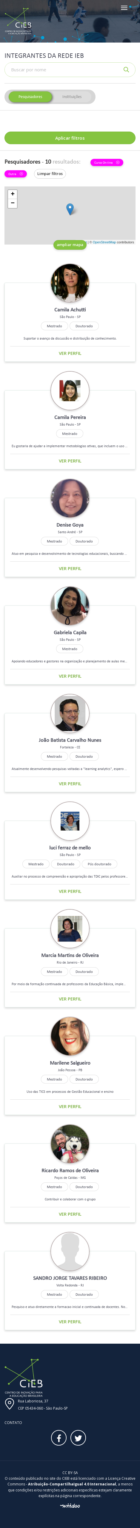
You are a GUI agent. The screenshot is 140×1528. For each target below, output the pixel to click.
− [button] (13, 203)
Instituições (71, 96)
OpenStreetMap (104, 242)
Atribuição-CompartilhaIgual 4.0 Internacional (72, 1484)
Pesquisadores (30, 96)
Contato (13, 1422)
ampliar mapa (70, 244)
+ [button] (13, 194)
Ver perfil (70, 353)
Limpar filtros (50, 173)
